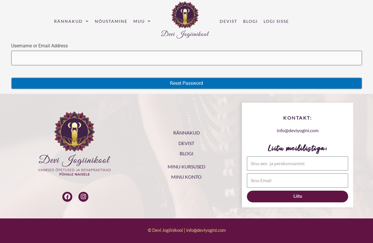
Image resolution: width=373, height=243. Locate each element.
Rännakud (71, 21)
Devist (228, 21)
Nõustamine (111, 21)
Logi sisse (276, 21)
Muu (142, 21)
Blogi (250, 21)
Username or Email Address (39, 46)
